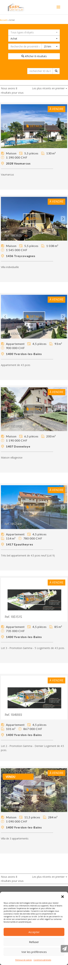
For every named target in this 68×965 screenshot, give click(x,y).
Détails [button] (34, 126)
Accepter (34, 932)
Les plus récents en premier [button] (49, 88)
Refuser (34, 942)
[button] (62, 896)
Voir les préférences (34, 952)
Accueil (3, 20)
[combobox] (34, 32)
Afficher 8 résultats (34, 56)
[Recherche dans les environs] (25, 46)
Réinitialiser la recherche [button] (34, 63)
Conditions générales (42, 960)
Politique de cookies (23, 960)
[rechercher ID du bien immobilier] (40, 71)
